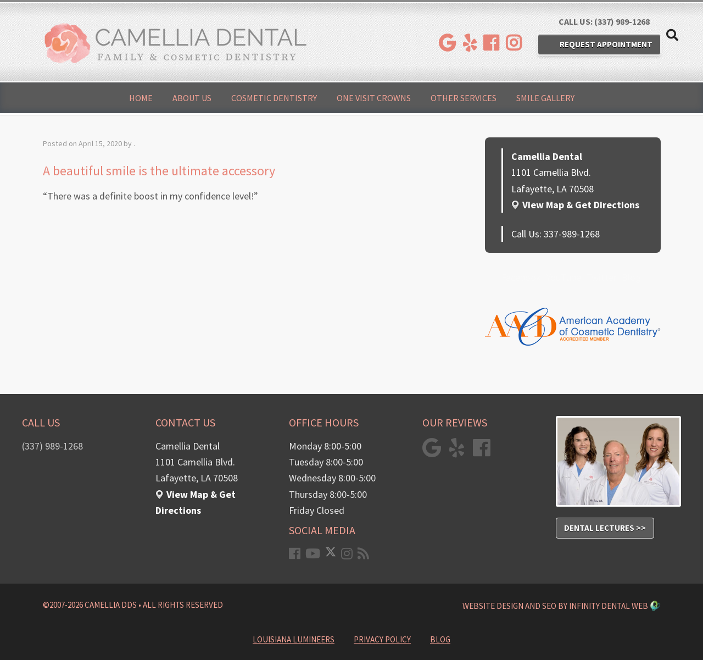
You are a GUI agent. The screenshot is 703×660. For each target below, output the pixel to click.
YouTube (563, 277)
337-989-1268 (572, 234)
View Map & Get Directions (580, 204)
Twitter (601, 277)
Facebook (521, 277)
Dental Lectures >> (605, 528)
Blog (631, 277)
